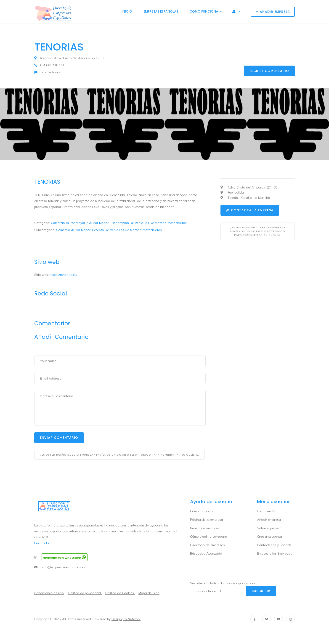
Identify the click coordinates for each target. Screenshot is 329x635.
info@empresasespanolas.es (63, 567)
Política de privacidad (85, 593)
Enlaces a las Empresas (274, 553)
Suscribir (261, 591)
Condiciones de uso (49, 593)
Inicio (127, 11)
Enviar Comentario (59, 437)
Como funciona (204, 11)
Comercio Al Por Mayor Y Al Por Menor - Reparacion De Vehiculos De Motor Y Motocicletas (119, 223)
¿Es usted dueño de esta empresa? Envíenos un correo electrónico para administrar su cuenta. (119, 455)
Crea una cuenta (269, 536)
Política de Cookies (120, 593)
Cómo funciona (201, 511)
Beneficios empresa (204, 528)
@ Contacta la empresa (249, 210)
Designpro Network (126, 619)
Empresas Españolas (160, 11)
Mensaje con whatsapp (64, 557)
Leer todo (41, 543)
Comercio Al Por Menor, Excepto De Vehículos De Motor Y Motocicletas (109, 230)
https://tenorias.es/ (63, 275)
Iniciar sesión (266, 511)
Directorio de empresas (207, 545)
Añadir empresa (269, 520)
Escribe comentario (269, 71)
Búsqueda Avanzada (206, 553)
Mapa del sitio (148, 593)
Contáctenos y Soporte (274, 545)
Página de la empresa (206, 520)
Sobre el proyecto (270, 528)
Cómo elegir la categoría (208, 536)
